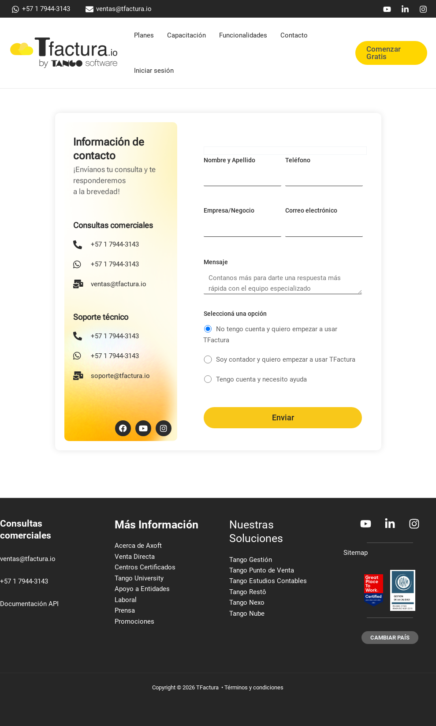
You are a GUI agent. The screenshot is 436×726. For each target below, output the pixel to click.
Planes (144, 35)
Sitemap (355, 553)
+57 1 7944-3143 (24, 581)
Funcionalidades (243, 35)
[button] (391, 53)
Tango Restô (247, 592)
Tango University (139, 579)
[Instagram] (423, 9)
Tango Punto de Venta (261, 570)
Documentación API (29, 604)
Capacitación (186, 35)
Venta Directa (135, 557)
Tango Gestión (250, 560)
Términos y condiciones (253, 687)
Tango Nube (247, 614)
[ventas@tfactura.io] (118, 9)
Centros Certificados (145, 568)
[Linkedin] (405, 9)
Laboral (126, 600)
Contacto (294, 35)
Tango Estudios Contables (268, 581)
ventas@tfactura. (25, 559)
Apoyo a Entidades (142, 589)
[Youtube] (387, 9)
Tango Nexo (247, 603)
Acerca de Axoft (138, 546)
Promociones (134, 622)
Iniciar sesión (154, 71)
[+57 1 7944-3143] (41, 9)
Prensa (125, 611)
